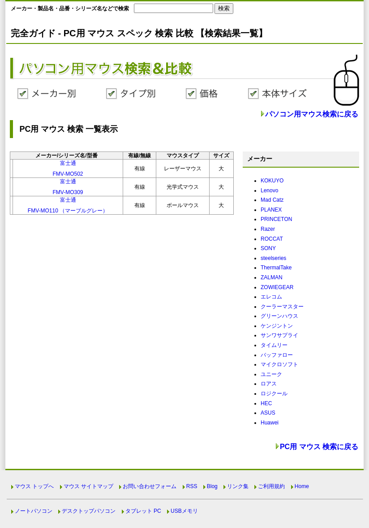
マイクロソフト (279, 364)
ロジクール (274, 393)
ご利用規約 (271, 486)
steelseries (273, 258)
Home (302, 486)
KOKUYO (272, 180)
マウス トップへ (34, 486)
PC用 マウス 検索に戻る (319, 446)
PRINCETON (276, 219)
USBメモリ (184, 511)
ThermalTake (276, 267)
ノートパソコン (33, 511)
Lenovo (269, 190)
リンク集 (238, 486)
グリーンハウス (279, 316)
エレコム (271, 297)
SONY (268, 248)
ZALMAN (272, 277)
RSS (191, 486)
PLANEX (271, 210)
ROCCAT (272, 239)
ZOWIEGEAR (277, 287)
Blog (212, 486)
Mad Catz (272, 200)
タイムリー (274, 345)
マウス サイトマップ (88, 486)
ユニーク (271, 374)
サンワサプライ (279, 335)
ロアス (269, 384)
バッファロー (277, 355)
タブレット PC (143, 511)
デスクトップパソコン (89, 511)
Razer (268, 229)
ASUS (268, 413)
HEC (266, 403)
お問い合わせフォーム (149, 486)
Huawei (270, 423)
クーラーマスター (282, 306)
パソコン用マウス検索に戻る (311, 114)
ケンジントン (277, 326)
